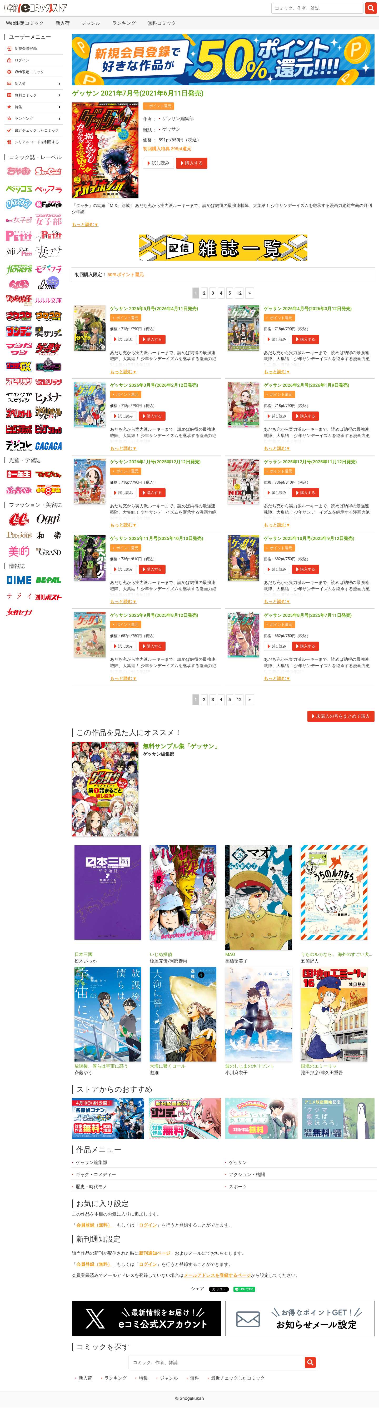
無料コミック (162, 23)
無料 (194, 1378)
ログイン (148, 1225)
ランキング (124, 23)
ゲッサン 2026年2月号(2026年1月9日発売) (306, 385)
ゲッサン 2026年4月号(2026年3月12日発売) (308, 308)
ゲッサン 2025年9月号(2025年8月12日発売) (154, 615)
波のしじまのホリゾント (250, 1066)
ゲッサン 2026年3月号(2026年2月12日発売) (154, 385)
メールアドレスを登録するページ (217, 1275)
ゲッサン (171, 129)
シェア (197, 1288)
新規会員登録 (26, 48)
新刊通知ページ (154, 1253)
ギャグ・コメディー (96, 1174)
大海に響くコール (168, 1066)
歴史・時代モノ (91, 1186)
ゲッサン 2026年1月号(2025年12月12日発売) (155, 461)
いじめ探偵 (161, 954)
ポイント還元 (160, 106)
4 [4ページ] (221, 293)
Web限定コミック (24, 23)
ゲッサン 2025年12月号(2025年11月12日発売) (310, 461)
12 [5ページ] (239, 293)
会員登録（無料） (94, 1225)
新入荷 (63, 23)
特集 (143, 1378)
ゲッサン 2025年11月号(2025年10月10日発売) (156, 538)
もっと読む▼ (85, 224)
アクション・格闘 (247, 1174)
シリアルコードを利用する (37, 142)
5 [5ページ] (229, 293)
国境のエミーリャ (319, 1066)
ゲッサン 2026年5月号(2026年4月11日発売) (154, 308)
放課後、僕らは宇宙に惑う (101, 1066)
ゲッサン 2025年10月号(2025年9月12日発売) (309, 538)
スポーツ (238, 1186)
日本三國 (83, 954)
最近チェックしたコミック (238, 1378)
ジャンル (90, 23)
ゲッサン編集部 (178, 118)
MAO (230, 954)
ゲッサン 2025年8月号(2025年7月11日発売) (308, 615)
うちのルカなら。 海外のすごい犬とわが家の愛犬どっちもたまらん (336, 954)
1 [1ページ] (196, 293)
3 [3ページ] (212, 293)
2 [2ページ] (204, 293)
